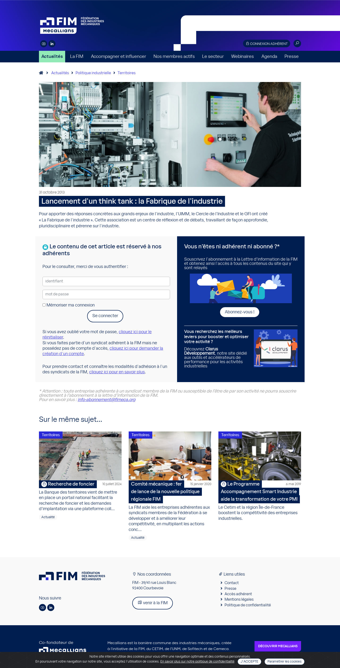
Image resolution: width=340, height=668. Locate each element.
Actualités (52, 56)
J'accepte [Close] (249, 661)
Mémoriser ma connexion (68, 305)
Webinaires (242, 56)
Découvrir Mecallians (278, 647)
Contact (232, 584)
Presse (292, 56)
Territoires (127, 73)
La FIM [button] (76, 56)
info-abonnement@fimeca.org (106, 400)
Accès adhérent (238, 595)
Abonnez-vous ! (240, 312)
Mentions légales (239, 600)
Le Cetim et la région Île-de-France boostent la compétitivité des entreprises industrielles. (259, 501)
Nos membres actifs (174, 56)
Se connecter (105, 316)
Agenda (269, 56)
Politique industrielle (93, 73)
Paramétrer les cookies (285, 661)
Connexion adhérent (267, 44)
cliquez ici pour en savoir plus (117, 372)
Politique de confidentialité (248, 606)
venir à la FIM (152, 603)
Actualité (48, 518)
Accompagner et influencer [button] (118, 56)
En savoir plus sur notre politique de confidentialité (197, 661)
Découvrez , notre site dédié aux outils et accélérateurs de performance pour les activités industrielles (217, 348)
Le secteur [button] (213, 56)
